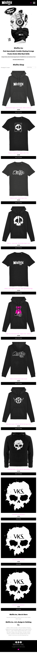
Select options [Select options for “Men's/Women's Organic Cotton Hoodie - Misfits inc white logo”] (18, 112)
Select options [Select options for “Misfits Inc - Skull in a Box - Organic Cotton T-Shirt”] (18, 157)
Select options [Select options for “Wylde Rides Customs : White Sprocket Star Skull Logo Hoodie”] (18, 428)
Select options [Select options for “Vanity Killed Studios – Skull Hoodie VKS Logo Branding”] (18, 473)
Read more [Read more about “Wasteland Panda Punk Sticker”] (18, 564)
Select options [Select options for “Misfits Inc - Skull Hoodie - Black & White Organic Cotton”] (18, 247)
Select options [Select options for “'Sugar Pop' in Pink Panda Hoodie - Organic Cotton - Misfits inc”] (18, 338)
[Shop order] (31, 67)
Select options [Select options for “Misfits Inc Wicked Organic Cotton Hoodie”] (18, 383)
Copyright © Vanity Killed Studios (18, 646)
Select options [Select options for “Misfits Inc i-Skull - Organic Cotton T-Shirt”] (18, 202)
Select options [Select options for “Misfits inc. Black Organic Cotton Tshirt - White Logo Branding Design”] (18, 293)
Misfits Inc (18, 48)
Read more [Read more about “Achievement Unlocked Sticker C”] (18, 609)
